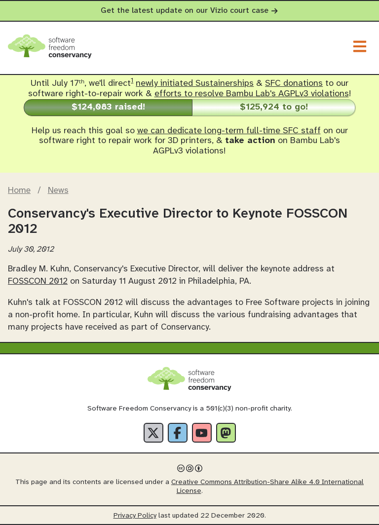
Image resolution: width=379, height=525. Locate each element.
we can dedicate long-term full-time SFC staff (229, 131)
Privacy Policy (135, 516)
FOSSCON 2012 (38, 281)
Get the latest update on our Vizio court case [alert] (189, 10)
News (58, 190)
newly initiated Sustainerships (195, 83)
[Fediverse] (226, 433)
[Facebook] (178, 433)
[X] (153, 433)
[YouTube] (202, 433)
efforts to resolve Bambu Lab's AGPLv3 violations (251, 94)
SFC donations (294, 83)
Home (19, 190)
